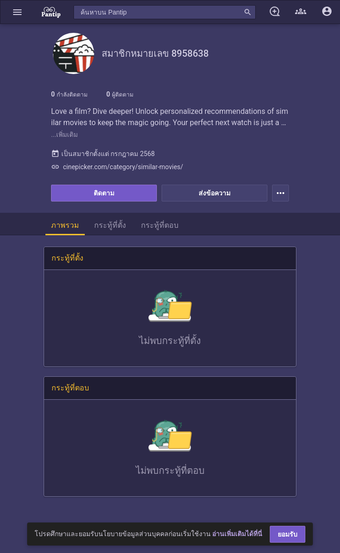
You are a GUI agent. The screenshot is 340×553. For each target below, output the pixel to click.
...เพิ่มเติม (64, 134)
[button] (17, 11)
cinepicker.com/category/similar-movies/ (117, 167)
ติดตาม (104, 193)
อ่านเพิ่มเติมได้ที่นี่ (237, 534)
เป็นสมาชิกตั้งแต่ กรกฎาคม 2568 (103, 153)
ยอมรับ (287, 534)
